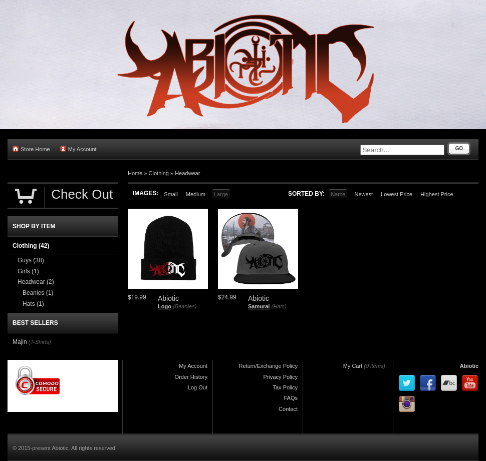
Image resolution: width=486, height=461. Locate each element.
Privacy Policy (281, 377)
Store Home (31, 149)
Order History (191, 377)
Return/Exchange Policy (268, 366)
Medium (195, 194)
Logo (164, 306)
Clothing (159, 173)
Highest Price (436, 194)
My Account (78, 149)
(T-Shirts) (40, 342)
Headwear (187, 173)
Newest (363, 194)
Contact (288, 409)
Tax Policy (285, 387)
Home (135, 173)
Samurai (259, 306)
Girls (28, 271)
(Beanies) (184, 306)
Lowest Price (396, 194)
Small (171, 194)
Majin (20, 341)
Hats (33, 303)
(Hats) (279, 306)
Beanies (38, 292)
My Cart (353, 366)
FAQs (291, 398)
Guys (31, 260)
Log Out (197, 387)
